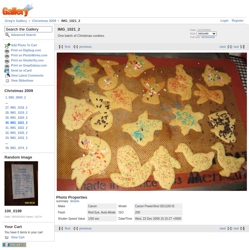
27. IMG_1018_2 (16, 107)
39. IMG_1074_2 (16, 148)
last (236, 46)
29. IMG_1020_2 (16, 117)
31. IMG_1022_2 (16, 127)
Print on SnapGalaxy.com (29, 65)
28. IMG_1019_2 (16, 112)
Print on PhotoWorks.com (29, 55)
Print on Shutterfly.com (27, 60)
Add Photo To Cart (24, 45)
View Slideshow (22, 80)
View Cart (17, 237)
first (67, 46)
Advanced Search (23, 35)
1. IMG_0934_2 (15, 97)
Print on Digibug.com (26, 50)
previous (85, 46)
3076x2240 (208, 37)
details (75, 201)
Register (238, 20)
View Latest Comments (27, 75)
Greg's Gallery (16, 21)
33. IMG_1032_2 (16, 138)
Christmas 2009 (44, 21)
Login (224, 20)
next (223, 46)
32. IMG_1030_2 (16, 133)
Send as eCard (21, 70)
